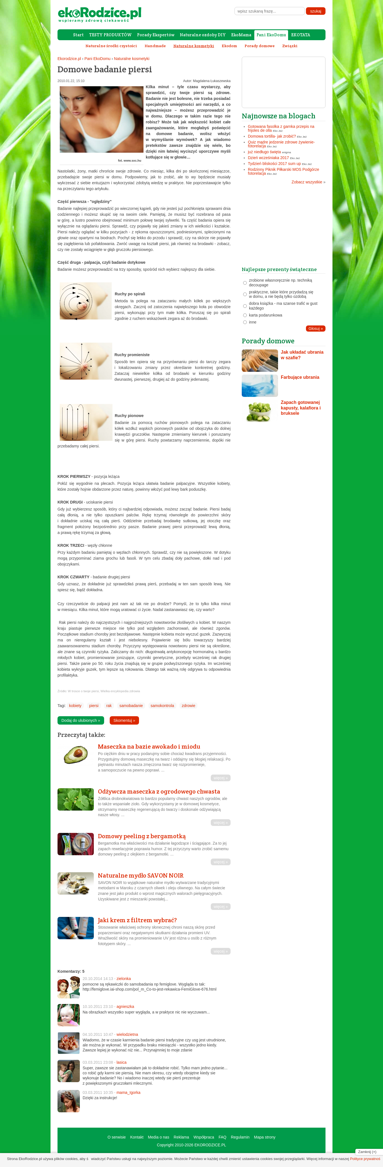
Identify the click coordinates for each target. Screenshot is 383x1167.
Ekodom (229, 45)
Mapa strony (265, 1137)
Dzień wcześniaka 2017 (268, 157)
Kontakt (136, 1137)
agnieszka (125, 1006)
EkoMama (241, 34)
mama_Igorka (128, 1092)
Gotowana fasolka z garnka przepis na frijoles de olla (281, 128)
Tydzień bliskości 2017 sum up (274, 163)
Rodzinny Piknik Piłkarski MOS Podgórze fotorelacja (283, 171)
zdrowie (188, 705)
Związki (290, 45)
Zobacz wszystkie (308, 182)
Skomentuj (124, 720)
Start (78, 34)
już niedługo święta (264, 152)
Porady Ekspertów (155, 34)
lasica (121, 1062)
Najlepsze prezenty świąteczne (279, 269)
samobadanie (131, 705)
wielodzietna (127, 1034)
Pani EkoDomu (271, 34)
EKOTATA (300, 34)
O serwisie (116, 1137)
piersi (94, 705)
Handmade (155, 45)
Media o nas (158, 1137)
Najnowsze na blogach (278, 115)
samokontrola (162, 705)
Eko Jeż (278, 130)
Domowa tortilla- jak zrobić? (272, 136)
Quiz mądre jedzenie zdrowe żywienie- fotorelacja (281, 144)
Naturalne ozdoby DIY (203, 34)
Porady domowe (260, 45)
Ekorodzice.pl (69, 58)
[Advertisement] (283, 227)
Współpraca (203, 1137)
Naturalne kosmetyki (131, 58)
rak (109, 705)
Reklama (181, 1137)
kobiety (75, 705)
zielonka (123, 978)
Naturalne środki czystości (111, 45)
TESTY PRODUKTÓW (110, 34)
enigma (286, 152)
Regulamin (240, 1137)
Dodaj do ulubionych (80, 720)
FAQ (222, 1137)
